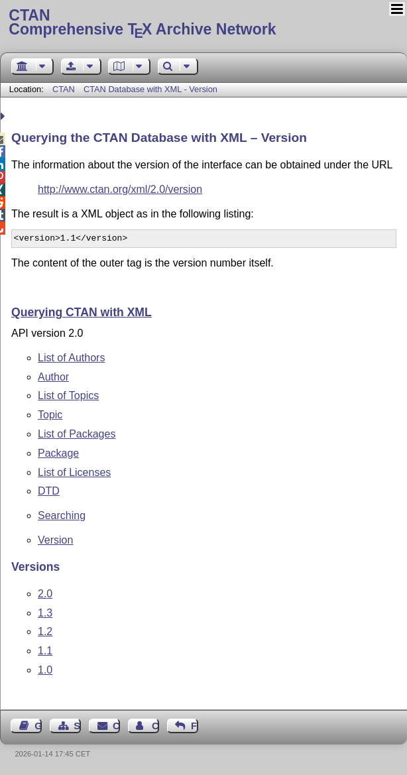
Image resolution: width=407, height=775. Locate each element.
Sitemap (77, 726)
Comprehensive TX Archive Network (203, 23)
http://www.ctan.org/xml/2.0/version (120, 189)
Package (58, 453)
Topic (50, 414)
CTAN (63, 89)
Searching (62, 515)
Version (55, 540)
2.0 (45, 593)
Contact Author (155, 726)
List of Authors (71, 357)
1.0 (45, 670)
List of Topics (68, 395)
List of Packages (76, 434)
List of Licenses (74, 472)
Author (53, 377)
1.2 (45, 631)
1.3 (45, 613)
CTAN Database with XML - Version (150, 89)
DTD (49, 491)
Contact (116, 726)
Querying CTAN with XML (81, 312)
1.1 (45, 650)
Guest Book (38, 726)
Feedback (194, 726)
